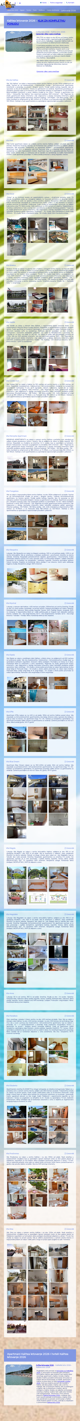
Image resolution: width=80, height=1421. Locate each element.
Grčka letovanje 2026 (45, 1365)
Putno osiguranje (56, 3)
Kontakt (71, 3)
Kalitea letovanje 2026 (51, 1395)
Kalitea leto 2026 (53, 1402)
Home (44, 3)
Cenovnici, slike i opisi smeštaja (48, 34)
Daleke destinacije (53, 10)
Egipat (22, 10)
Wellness (42, 10)
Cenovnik (70, 80)
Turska (28, 10)
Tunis (35, 10)
